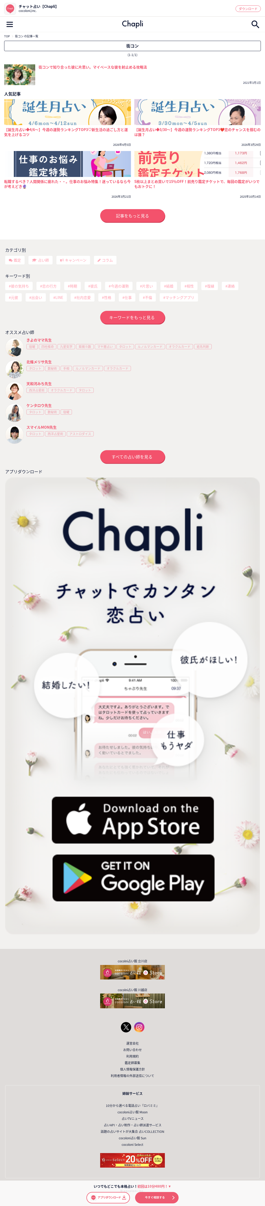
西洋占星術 (37, 390)
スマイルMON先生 (41, 427)
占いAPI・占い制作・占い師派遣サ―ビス (132, 1125)
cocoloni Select (132, 1144)
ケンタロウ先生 (39, 405)
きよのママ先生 (39, 339)
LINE (59, 297)
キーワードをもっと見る (132, 317)
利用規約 (132, 1056)
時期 (73, 286)
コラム (107, 260)
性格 (107, 297)
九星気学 (66, 346)
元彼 (14, 297)
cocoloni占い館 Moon (132, 1112)
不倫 (148, 297)
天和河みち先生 (39, 383)
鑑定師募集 (132, 1062)
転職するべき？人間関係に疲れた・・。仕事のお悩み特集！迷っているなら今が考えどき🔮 (67, 184)
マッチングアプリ (179, 297)
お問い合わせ (132, 1049)
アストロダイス (80, 433)
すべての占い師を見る (132, 457)
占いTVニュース (133, 1118)
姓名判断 (203, 346)
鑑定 (17, 260)
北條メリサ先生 (39, 361)
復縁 (210, 286)
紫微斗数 (85, 346)
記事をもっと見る (132, 216)
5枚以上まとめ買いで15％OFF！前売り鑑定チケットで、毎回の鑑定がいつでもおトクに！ (197, 184)
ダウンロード (248, 8)
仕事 (128, 297)
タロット (125, 346)
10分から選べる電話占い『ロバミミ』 (132, 1105)
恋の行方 (49, 286)
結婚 (169, 286)
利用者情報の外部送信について (132, 1075)
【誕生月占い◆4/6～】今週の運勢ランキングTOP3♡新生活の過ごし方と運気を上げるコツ (66, 132)
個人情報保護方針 (132, 1069)
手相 (66, 368)
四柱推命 (47, 346)
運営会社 (132, 1043)
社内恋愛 (83, 297)
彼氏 (94, 286)
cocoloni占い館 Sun (132, 1138)
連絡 (231, 286)
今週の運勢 (120, 286)
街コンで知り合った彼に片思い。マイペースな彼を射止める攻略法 (93, 67)
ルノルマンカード (150, 346)
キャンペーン (75, 260)
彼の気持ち (20, 286)
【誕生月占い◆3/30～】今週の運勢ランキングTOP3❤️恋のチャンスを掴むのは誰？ (197, 132)
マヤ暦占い (105, 346)
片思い (147, 286)
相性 (190, 286)
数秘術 (52, 368)
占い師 (43, 260)
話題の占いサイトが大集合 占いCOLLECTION (132, 1131)
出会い (36, 297)
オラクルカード (179, 346)
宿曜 (32, 346)
